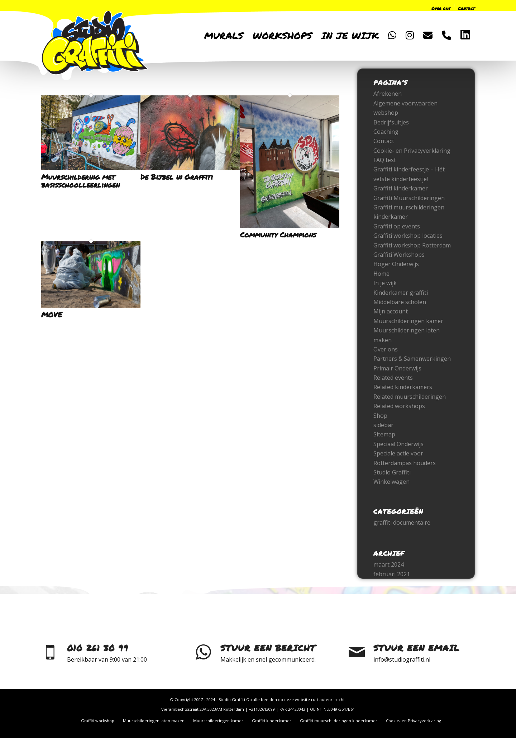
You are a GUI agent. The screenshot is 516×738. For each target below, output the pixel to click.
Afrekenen (387, 94)
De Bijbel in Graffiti (176, 177)
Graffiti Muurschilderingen (409, 198)
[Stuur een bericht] (203, 652)
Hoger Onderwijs (396, 264)
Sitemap (384, 434)
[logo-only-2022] (94, 42)
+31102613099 (262, 709)
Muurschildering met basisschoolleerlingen (80, 181)
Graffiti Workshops (399, 255)
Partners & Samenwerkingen (412, 359)
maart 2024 (388, 564)
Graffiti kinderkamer (400, 188)
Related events (393, 378)
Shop (380, 416)
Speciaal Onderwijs (398, 444)
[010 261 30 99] (50, 652)
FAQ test (384, 160)
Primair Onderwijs (397, 368)
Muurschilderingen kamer (408, 321)
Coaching (385, 132)
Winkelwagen (391, 482)
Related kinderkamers (402, 387)
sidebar (383, 425)
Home (381, 274)
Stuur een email (416, 648)
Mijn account (390, 311)
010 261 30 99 (97, 648)
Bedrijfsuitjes (391, 122)
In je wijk (385, 283)
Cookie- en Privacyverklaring (411, 151)
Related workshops (399, 406)
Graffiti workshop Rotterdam (412, 245)
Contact (383, 141)
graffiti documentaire (401, 522)
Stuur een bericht (268, 648)
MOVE (51, 314)
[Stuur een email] (357, 652)
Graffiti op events (396, 226)
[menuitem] (404, 7)
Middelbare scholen (399, 302)
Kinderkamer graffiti (400, 293)
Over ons (385, 349)
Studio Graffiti (392, 472)
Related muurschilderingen (409, 397)
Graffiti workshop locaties (408, 236)
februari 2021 (391, 574)
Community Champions (278, 235)
